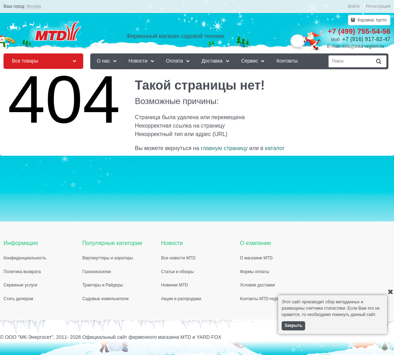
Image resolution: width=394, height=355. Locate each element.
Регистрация (378, 6)
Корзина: (371, 20)
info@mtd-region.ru (363, 46)
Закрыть (293, 325)
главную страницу (224, 148)
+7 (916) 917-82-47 (366, 39)
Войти (354, 6)
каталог (274, 148)
